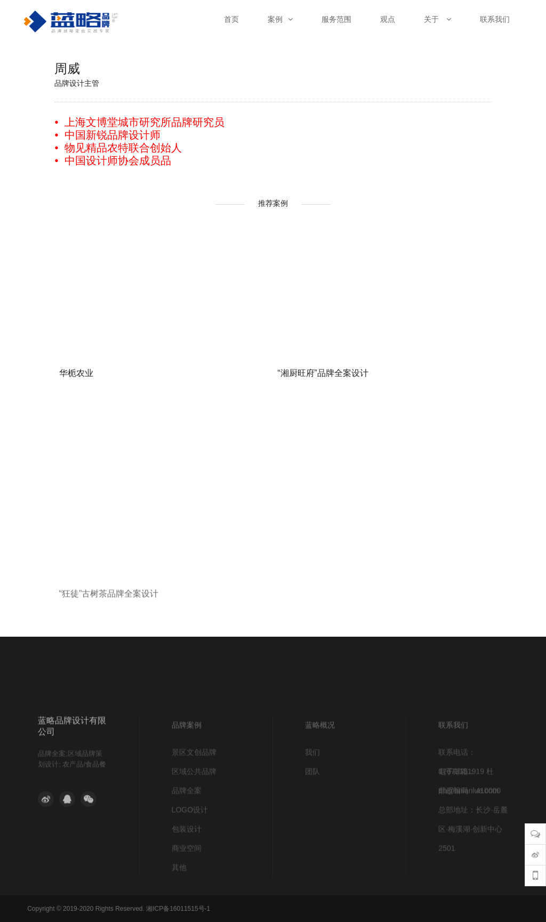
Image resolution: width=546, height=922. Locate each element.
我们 (312, 785)
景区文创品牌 (194, 785)
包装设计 (187, 861)
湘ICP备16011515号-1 (178, 908)
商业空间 (187, 881)
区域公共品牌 (194, 804)
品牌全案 (187, 823)
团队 (312, 804)
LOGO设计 (190, 842)
